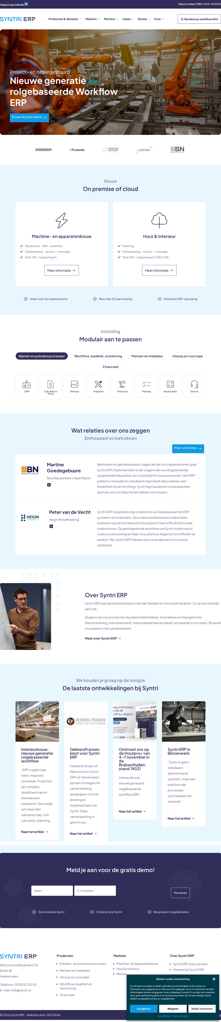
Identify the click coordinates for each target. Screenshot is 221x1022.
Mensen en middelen (75, 972)
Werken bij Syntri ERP (188, 972)
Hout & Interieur (127, 971)
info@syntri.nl (21, 992)
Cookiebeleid (164, 1016)
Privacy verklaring (180, 1016)
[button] (214, 979)
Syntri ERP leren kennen (190, 966)
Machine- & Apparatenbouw (137, 966)
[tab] (42, 356)
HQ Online (53, 1017)
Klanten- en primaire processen (83, 966)
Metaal (121, 976)
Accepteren (144, 1008)
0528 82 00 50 (25, 987)
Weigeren (173, 1008)
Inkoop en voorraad (74, 979)
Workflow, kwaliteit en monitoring (76, 988)
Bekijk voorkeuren (202, 1008)
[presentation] (148, 904)
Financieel (67, 997)
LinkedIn (19, 4)
